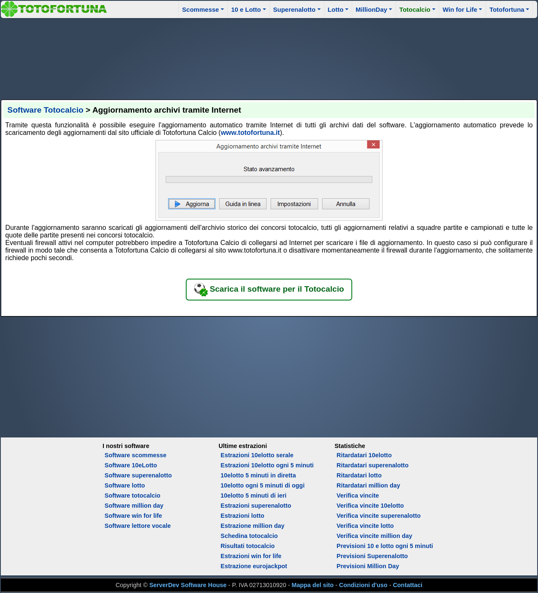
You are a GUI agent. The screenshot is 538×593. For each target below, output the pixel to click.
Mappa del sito (313, 585)
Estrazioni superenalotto (256, 505)
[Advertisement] (269, 57)
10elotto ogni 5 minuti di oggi (263, 485)
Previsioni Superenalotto (372, 556)
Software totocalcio (133, 495)
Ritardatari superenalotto (373, 465)
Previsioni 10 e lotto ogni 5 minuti (385, 546)
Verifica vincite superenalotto (379, 515)
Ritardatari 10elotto (364, 455)
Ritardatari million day (368, 485)
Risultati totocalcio (248, 546)
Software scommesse (135, 455)
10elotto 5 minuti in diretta (258, 475)
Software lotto (125, 485)
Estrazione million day (253, 525)
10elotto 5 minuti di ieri (254, 495)
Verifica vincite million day (374, 535)
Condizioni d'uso (363, 585)
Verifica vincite (358, 495)
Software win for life (133, 515)
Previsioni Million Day (368, 566)
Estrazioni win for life (251, 556)
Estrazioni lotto (242, 515)
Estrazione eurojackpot (254, 566)
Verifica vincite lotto (365, 525)
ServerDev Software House (188, 585)
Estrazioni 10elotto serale (257, 455)
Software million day (134, 505)
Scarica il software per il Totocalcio (269, 289)
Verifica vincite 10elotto (370, 505)
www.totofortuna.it (250, 132)
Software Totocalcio (46, 109)
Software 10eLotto (131, 465)
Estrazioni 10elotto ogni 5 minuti (267, 465)
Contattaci (407, 585)
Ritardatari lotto (359, 475)
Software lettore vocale (138, 525)
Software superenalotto (138, 475)
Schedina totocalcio (249, 535)
